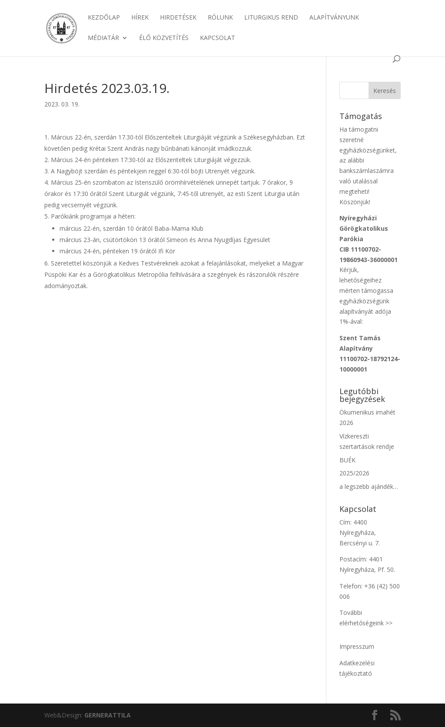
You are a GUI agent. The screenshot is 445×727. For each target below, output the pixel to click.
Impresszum (356, 646)
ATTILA (107, 715)
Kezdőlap (104, 17)
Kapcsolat (217, 38)
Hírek (140, 17)
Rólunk (220, 17)
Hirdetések (178, 17)
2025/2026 (354, 473)
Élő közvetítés (164, 38)
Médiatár (103, 38)
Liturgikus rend (271, 17)
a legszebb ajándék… (368, 486)
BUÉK (347, 460)
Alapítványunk (334, 17)
